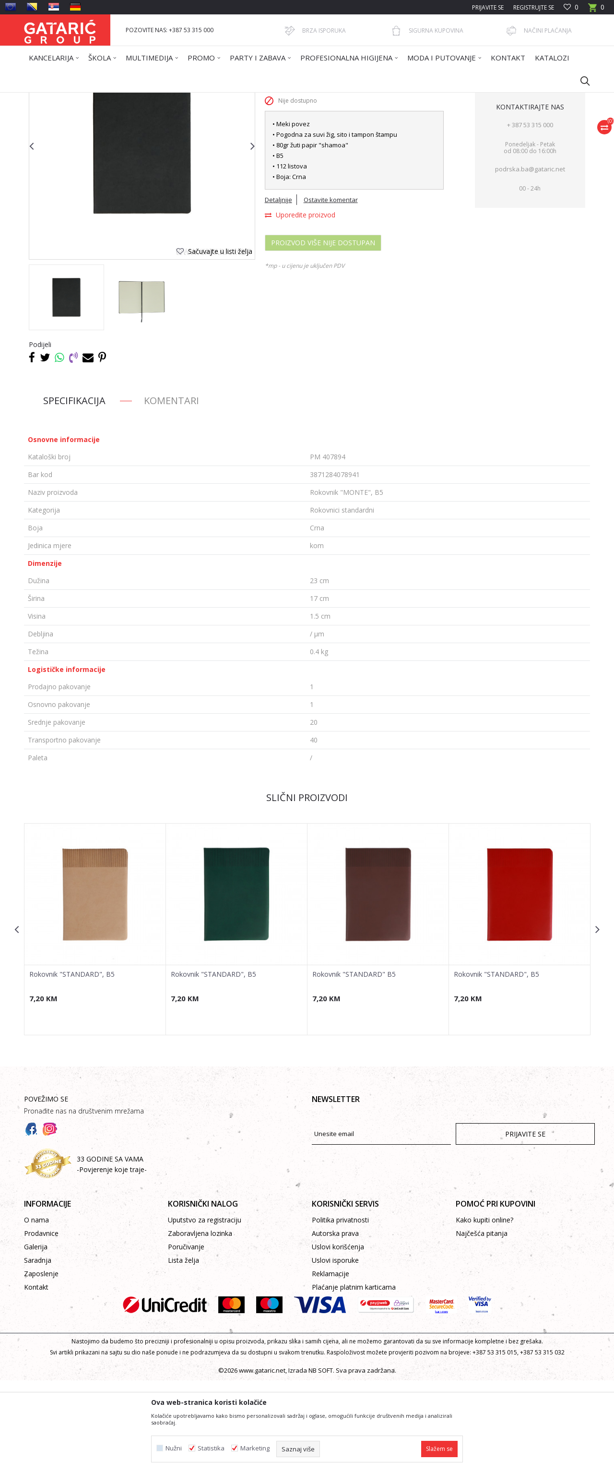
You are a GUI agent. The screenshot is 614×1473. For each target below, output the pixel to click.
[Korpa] (596, 10)
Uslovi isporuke (335, 1352)
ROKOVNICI (179, 99)
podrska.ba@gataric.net (530, 261)
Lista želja (183, 1352)
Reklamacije (330, 1366)
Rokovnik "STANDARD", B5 (72, 1067)
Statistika (211, 1448)
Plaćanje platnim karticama (354, 1379)
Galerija (35, 1339)
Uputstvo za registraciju (204, 1312)
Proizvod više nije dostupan (323, 335)
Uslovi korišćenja (338, 1339)
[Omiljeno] (571, 7)
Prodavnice (41, 1325)
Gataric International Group (61, 99)
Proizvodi (118, 99)
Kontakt (36, 1379)
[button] (580, 80)
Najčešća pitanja (482, 1325)
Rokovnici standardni (229, 99)
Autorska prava (335, 1325)
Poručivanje (186, 1339)
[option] (66, 390)
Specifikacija (74, 493)
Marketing (255, 1448)
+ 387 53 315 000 (530, 217)
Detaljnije (278, 292)
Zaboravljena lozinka (200, 1325)
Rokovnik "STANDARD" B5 (354, 1067)
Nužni (173, 1448)
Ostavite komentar (331, 292)
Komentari (171, 493)
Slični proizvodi (307, 890)
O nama (36, 1312)
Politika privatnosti (340, 1312)
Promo (147, 99)
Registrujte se (533, 7)
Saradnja (37, 1352)
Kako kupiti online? (484, 1312)
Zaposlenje (41, 1366)
